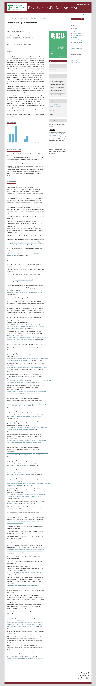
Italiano (75, 37)
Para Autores (74, 60)
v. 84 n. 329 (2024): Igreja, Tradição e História (29, 18)
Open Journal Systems (76, 48)
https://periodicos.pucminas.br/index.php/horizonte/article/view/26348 (24, 292)
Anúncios (33, 14)
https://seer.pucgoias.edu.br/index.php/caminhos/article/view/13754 (24, 585)
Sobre (41, 14)
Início (8, 18)
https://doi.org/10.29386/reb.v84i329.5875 (20, 44)
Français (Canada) (77, 35)
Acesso (86, 4)
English (74, 31)
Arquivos (13, 18)
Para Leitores (74, 58)
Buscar (85, 14)
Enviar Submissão (77, 19)
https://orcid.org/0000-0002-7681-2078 (14, 38)
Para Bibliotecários (75, 62)
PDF (52, 61)
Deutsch (75, 28)
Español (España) (77, 33)
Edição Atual (11, 14)
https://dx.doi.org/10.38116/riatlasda (24, 280)
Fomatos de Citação (56, 94)
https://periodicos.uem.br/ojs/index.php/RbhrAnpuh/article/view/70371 (24, 572)
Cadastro (79, 4)
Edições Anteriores (23, 14)
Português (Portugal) (78, 40)
